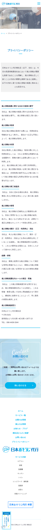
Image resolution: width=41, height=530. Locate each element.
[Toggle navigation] (38, 3)
